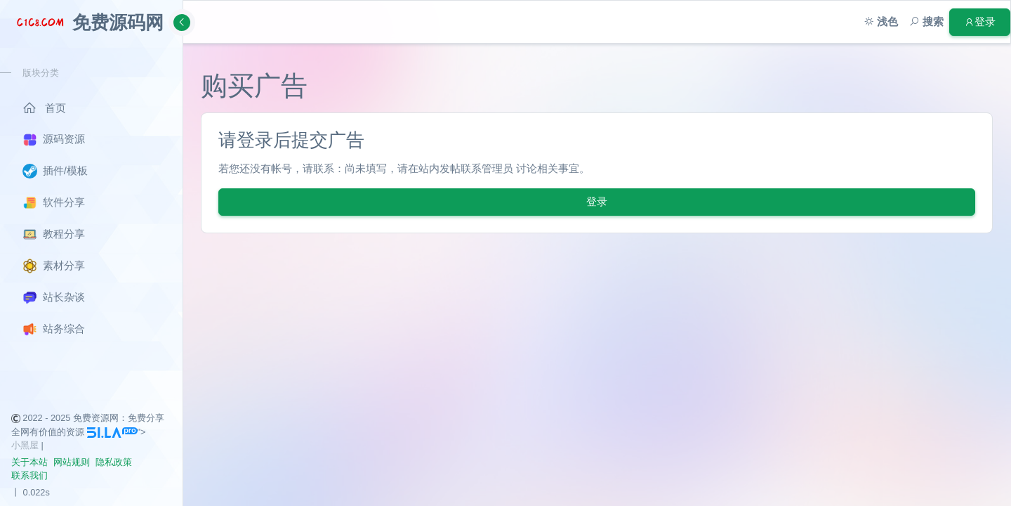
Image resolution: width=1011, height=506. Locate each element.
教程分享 (53, 234)
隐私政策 (113, 462)
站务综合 (53, 329)
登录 (596, 201)
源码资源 (53, 140)
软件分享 (53, 202)
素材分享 (53, 266)
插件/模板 (55, 171)
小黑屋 (25, 445)
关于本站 (29, 462)
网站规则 (71, 462)
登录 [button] (980, 21)
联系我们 (29, 475)
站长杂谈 (53, 297)
